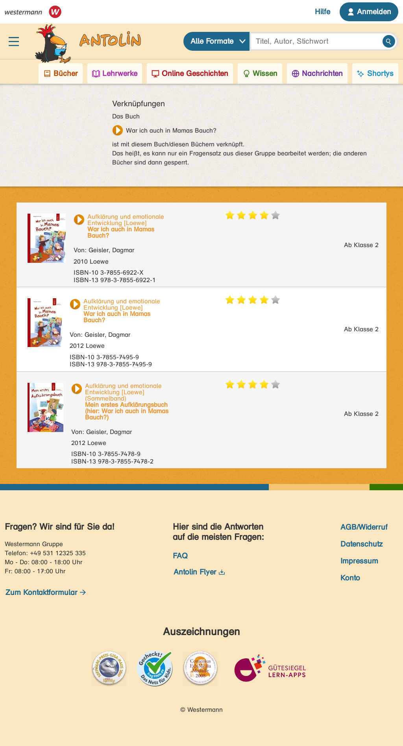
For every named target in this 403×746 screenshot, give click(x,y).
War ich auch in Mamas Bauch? (171, 130)
